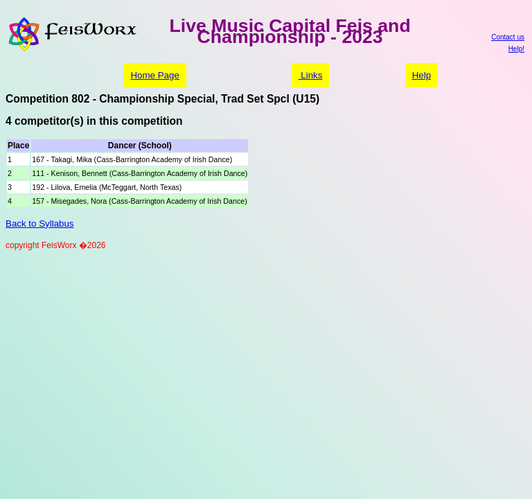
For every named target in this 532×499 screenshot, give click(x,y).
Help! (516, 49)
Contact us (507, 37)
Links (311, 75)
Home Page (154, 75)
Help (421, 75)
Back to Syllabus (40, 223)
